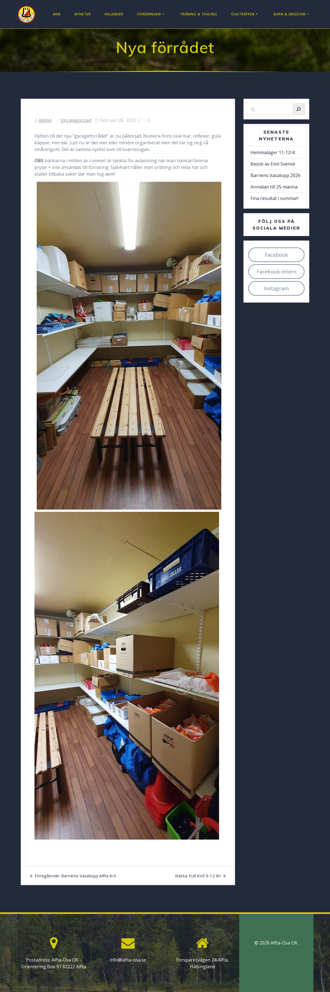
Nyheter (83, 14)
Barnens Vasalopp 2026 (275, 175)
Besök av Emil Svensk (272, 164)
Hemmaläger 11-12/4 (272, 152)
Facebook (276, 254)
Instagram (276, 288)
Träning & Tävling (198, 14)
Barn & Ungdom (290, 14)
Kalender (114, 14)
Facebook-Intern (276, 271)
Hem (57, 14)
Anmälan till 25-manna (274, 187)
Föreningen (149, 14)
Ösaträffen (243, 14)
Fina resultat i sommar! (274, 198)
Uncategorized (76, 120)
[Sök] (299, 109)
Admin (45, 120)
